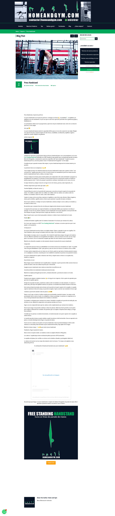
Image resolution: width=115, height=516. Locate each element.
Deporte (22, 31)
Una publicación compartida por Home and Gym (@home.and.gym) (47, 397)
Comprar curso (51, 462)
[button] (4, 512)
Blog (70, 26)
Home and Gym (30, 85)
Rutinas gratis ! (51, 26)
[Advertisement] (51, 100)
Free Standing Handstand (30, 157)
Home (17, 31)
